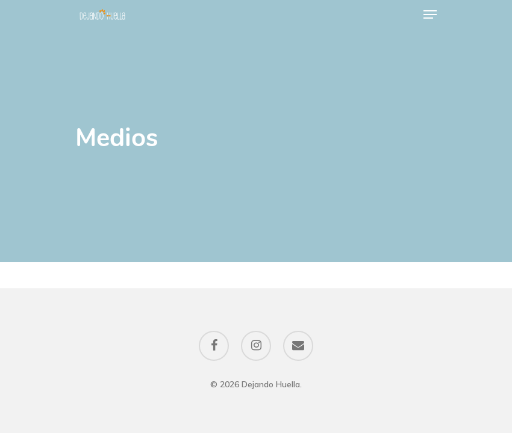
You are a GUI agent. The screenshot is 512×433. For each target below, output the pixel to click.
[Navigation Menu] (430, 14)
